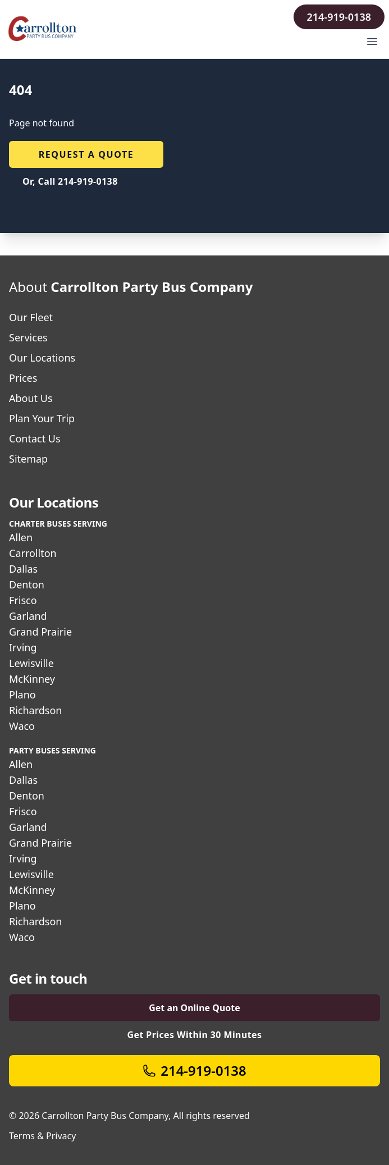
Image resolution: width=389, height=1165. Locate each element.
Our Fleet (31, 317)
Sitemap (28, 458)
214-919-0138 (339, 17)
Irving (23, 647)
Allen (21, 537)
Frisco (23, 600)
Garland (28, 616)
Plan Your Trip (42, 418)
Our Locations (42, 357)
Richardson (35, 710)
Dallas (23, 568)
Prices (23, 378)
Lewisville (31, 663)
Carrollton (33, 553)
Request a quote (86, 154)
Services (28, 337)
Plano (22, 694)
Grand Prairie (40, 631)
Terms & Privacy (42, 1136)
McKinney (32, 679)
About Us (31, 398)
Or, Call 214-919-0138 (70, 181)
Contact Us (35, 438)
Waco (22, 726)
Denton (26, 584)
